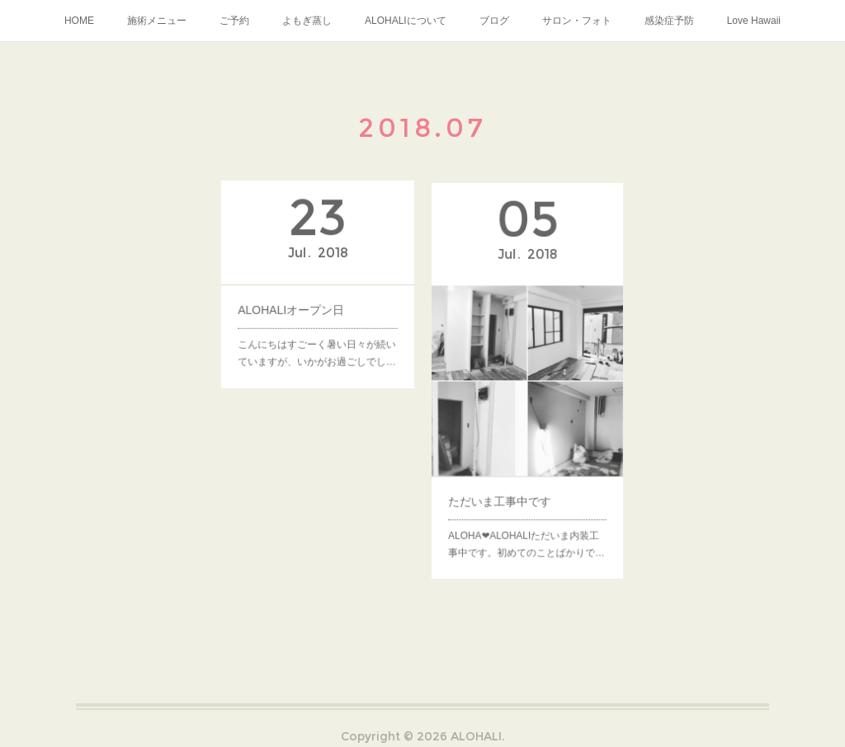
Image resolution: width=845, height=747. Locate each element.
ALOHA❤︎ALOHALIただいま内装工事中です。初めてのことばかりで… (526, 531)
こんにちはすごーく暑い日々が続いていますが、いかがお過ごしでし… (317, 348)
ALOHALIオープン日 (292, 308)
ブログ (494, 20)
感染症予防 (669, 20)
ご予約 (234, 20)
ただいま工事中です (502, 492)
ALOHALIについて (405, 20)
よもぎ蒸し (307, 20)
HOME (79, 20)
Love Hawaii (754, 20)
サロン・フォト (576, 20)
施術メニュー (156, 20)
